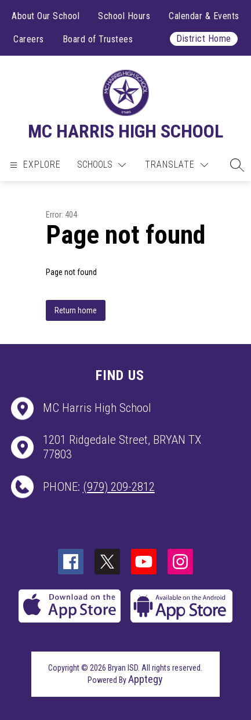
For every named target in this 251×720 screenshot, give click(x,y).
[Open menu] (34, 165)
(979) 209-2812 (119, 487)
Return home (75, 310)
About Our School (45, 15)
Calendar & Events (204, 15)
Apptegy (145, 679)
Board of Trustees (98, 39)
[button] (234, 165)
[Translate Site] (176, 165)
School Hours (124, 15)
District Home (203, 38)
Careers (28, 39)
